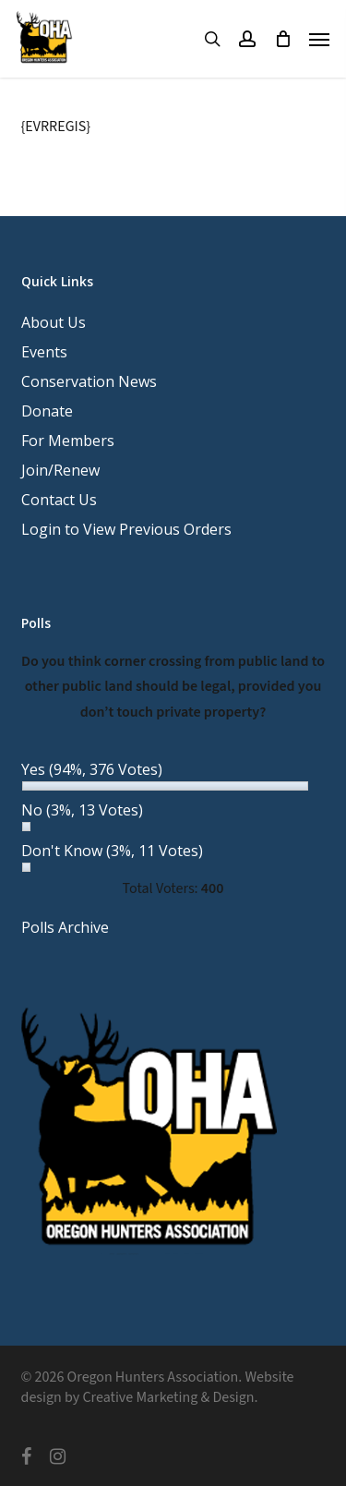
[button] (319, 39)
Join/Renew (60, 470)
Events (44, 352)
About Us (53, 322)
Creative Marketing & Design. (169, 1397)
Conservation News (89, 381)
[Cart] (282, 38)
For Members (67, 440)
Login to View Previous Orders (126, 529)
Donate (47, 411)
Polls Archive (65, 927)
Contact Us (59, 499)
